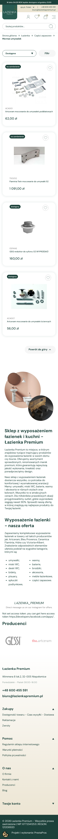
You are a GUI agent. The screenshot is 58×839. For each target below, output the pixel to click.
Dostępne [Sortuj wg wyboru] (19, 53)
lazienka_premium (29, 603)
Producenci (8, 785)
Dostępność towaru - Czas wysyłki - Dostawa (28, 714)
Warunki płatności (12, 749)
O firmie (6, 774)
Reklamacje (8, 720)
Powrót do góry (40, 350)
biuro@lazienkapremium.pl (44, 10)
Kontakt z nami (10, 779)
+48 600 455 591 (48, 7)
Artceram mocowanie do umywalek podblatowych (29, 112)
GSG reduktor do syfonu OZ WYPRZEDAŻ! (29, 252)
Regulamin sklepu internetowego (20, 744)
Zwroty (6, 725)
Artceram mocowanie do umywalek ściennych (29, 321)
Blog (4, 790)
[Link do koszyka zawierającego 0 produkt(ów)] (45, 17)
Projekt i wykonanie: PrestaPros (29, 832)
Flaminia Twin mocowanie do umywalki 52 (29, 181)
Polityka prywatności (14, 755)
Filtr (47, 53)
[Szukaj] (29, 26)
